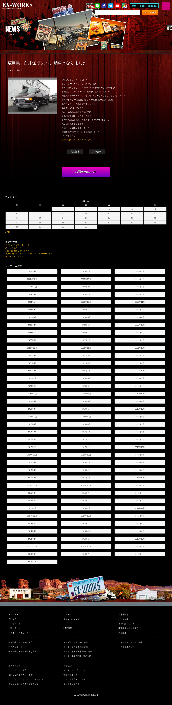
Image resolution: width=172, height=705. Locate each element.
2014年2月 (32, 539)
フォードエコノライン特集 (130, 642)
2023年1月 (85, 325)
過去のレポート (15, 647)
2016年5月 (32, 470)
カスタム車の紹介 (126, 647)
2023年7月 (139, 310)
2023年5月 (85, 317)
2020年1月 (139, 386)
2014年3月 (139, 531)
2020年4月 (32, 386)
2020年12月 (140, 371)
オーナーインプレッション (75, 670)
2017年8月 (32, 432)
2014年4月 (85, 531)
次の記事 (96, 151)
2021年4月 (85, 363)
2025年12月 (32, 279)
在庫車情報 (123, 614)
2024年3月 (139, 294)
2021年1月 (85, 371)
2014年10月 (86, 516)
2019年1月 (85, 409)
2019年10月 (140, 394)
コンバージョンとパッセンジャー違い (25, 679)
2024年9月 (85, 287)
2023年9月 (32, 310)
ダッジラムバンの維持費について (23, 684)
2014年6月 (139, 524)
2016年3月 (139, 470)
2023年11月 (140, 302)
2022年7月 (32, 333)
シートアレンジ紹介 (17, 670)
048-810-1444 (148, 6)
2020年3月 (85, 386)
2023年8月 (85, 310)
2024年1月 (32, 302)
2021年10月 (140, 348)
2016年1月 (85, 478)
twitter (110, 5)
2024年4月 (85, 294)
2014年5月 (32, 531)
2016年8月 (32, 462)
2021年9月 (32, 355)
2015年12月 (140, 478)
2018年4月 (85, 424)
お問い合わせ (14, 628)
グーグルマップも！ (14, 256)
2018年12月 (140, 409)
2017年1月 (85, 447)
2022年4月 (32, 340)
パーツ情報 (123, 619)
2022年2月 (85, 340)
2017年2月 (32, 447)
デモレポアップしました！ (17, 245)
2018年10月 (86, 417)
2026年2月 (85, 271)
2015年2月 (32, 508)
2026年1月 (139, 271)
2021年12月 (32, 348)
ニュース (67, 614)
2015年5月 (32, 501)
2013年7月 (85, 554)
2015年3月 (139, 501)
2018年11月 (32, 417)
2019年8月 (85, 401)
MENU (166, 6)
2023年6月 (32, 317)
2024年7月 (139, 287)
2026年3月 (32, 271)
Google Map (124, 5)
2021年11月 (86, 348)
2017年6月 (139, 432)
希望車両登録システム (128, 628)
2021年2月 (32, 371)
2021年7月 (139, 355)
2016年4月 (85, 470)
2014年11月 (32, 516)
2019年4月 (139, 401)
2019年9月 (32, 401)
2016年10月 (86, 455)
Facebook (103, 5)
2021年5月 (32, 363)
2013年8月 (32, 554)
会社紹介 (12, 619)
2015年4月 (85, 501)
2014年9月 (139, 516)
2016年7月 (85, 462)
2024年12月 (32, 287)
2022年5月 (139, 333)
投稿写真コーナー (71, 675)
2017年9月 (139, 424)
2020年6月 (85, 378)
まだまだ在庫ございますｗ (17, 251)
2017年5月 (32, 440)
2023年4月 (139, 317)
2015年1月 (85, 508)
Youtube (117, 5)
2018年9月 (139, 417)
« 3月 (7, 232)
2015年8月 (32, 493)
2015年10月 (86, 485)
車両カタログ (14, 666)
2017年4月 (85, 440)
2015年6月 (139, 493)
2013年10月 (86, 546)
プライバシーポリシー (18, 633)
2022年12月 (140, 325)
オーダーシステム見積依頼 (75, 647)
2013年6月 (139, 554)
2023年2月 (32, 325)
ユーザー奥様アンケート (74, 679)
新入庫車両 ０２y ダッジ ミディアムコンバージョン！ (29, 253)
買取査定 (122, 633)
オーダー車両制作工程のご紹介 (77, 656)
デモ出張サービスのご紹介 (20, 642)
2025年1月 (139, 279)
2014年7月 (85, 524)
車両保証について (126, 623)
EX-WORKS (23, 6)
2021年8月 (85, 355)
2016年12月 (140, 447)
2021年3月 (139, 363)
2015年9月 (139, 485)
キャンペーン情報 (71, 619)
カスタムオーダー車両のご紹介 (77, 651)
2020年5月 (139, 378)
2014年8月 (32, 524)
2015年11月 (32, 485)
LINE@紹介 (68, 628)
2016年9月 (139, 455)
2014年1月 (85, 539)
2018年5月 (32, 424)
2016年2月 (32, 478)
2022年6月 (85, 333)
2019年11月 (86, 394)
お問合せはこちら (86, 171)
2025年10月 (86, 279)
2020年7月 (32, 378)
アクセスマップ (15, 623)
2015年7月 (85, 493)
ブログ (66, 623)
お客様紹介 (68, 666)
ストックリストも (13, 248)
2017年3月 (139, 440)
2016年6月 (139, 462)
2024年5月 (32, 294)
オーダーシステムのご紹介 (75, 642)
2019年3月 (32, 409)
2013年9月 (139, 546)
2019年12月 (32, 394)
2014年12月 (140, 508)
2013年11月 (32, 546)
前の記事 (75, 151)
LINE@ (97, 5)
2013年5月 (32, 562)
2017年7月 (85, 432)
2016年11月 (32, 455)
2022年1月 (139, 340)
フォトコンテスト (71, 684)
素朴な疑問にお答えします (20, 675)
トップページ (14, 614)
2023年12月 (86, 302)
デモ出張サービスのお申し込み (22, 651)
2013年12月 (140, 539)
